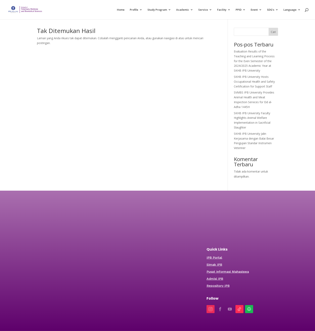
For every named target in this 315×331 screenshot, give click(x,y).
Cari (273, 32)
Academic (182, 9)
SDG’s (270, 9)
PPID (238, 9)
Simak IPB (214, 264)
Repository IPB (218, 286)
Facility (221, 9)
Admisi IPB (215, 279)
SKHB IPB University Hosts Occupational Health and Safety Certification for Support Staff (254, 81)
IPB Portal (214, 257)
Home (121, 9)
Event (254, 9)
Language (290, 9)
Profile (134, 9)
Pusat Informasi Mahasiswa (228, 271)
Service (203, 9)
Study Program (157, 9)
